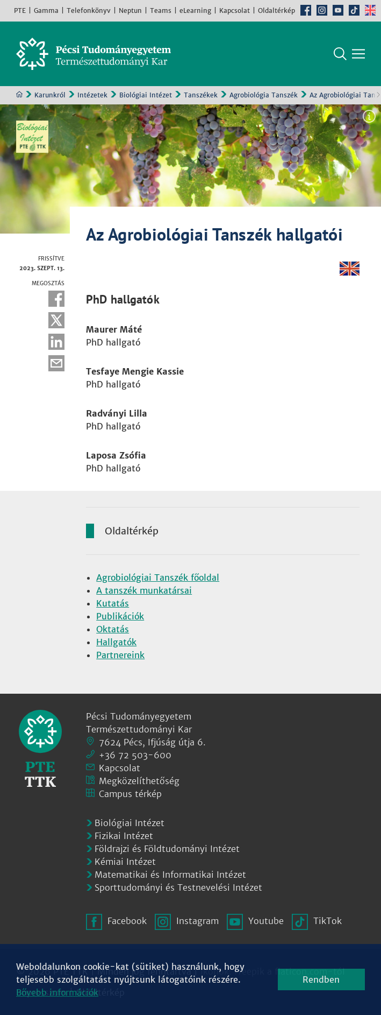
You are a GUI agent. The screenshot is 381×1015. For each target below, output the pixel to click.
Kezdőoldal (19, 94)
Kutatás (112, 603)
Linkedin (56, 342)
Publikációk (120, 616)
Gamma (46, 10)
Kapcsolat (234, 10)
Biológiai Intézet (145, 95)
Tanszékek (201, 95)
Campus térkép (130, 793)
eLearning (195, 10)
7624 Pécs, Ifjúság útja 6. (152, 742)
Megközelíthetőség (139, 781)
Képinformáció (369, 116)
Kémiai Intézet (125, 861)
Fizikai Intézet (124, 835)
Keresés (340, 53)
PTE (20, 10)
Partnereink (120, 655)
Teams (160, 10)
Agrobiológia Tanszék (263, 95)
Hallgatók (116, 642)
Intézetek (92, 95)
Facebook (305, 10)
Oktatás (112, 629)
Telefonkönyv (89, 10)
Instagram (322, 10)
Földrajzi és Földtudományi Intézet (167, 848)
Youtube (338, 10)
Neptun (130, 10)
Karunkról (50, 95)
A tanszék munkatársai (144, 590)
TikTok (354, 10)
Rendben (321, 979)
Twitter (56, 320)
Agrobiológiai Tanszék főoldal (157, 577)
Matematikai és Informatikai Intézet (170, 874)
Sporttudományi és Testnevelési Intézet (178, 887)
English (370, 10)
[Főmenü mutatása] (358, 53)
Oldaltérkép (276, 10)
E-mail (56, 363)
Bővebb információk (57, 992)
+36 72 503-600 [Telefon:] (135, 755)
